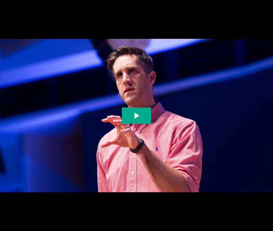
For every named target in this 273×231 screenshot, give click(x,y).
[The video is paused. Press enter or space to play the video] (136, 115)
